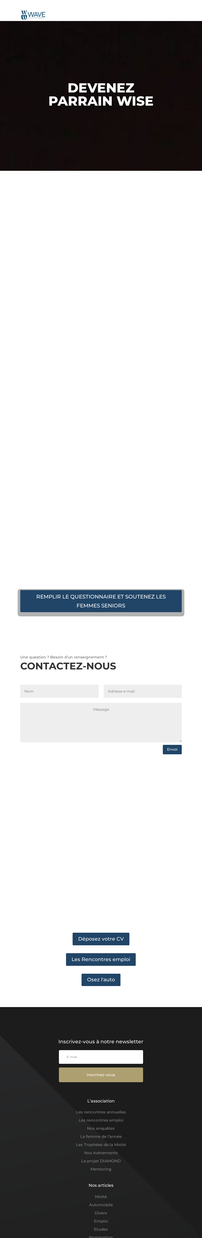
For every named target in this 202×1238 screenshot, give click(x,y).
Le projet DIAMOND (101, 1160)
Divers (101, 1212)
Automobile (101, 1204)
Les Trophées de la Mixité (101, 1144)
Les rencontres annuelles (101, 1112)
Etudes (101, 1229)
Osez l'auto (101, 980)
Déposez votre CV (101, 939)
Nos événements (101, 1152)
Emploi (101, 1221)
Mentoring (100, 1169)
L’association (101, 1100)
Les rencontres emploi (101, 1120)
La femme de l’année (101, 1136)
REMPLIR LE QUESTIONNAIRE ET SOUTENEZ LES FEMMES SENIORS (101, 601)
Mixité (101, 1196)
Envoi (172, 749)
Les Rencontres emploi (101, 959)
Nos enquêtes (101, 1128)
